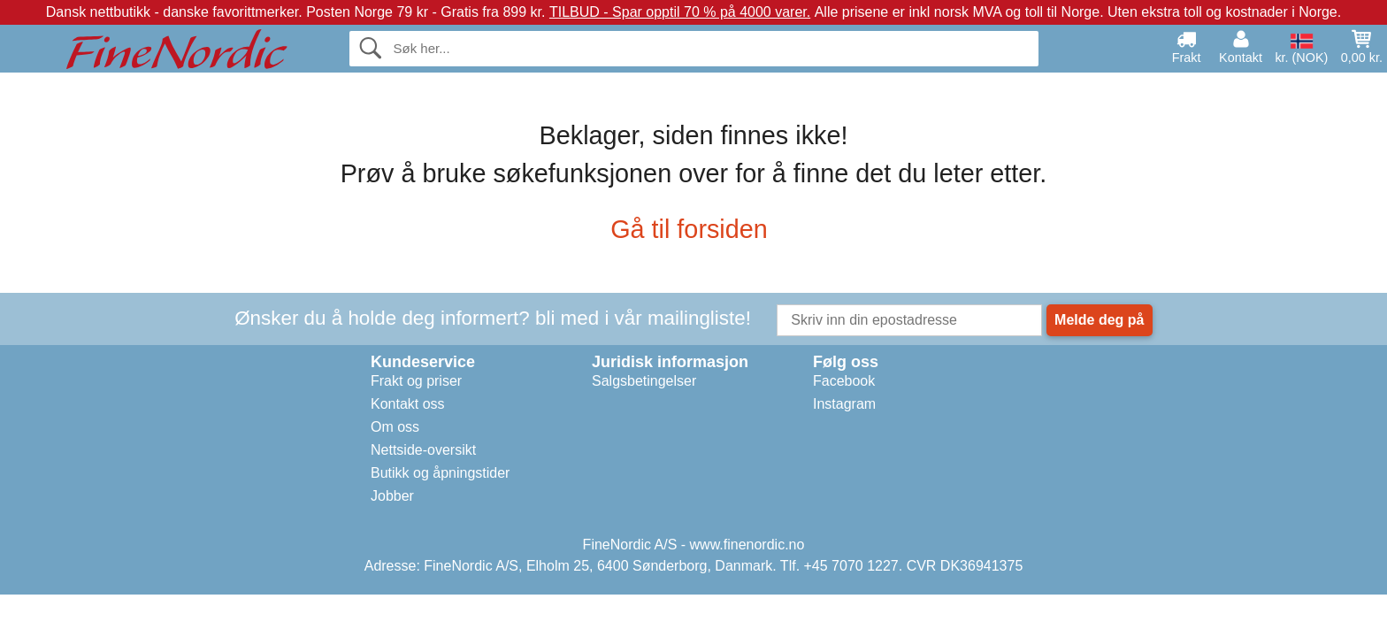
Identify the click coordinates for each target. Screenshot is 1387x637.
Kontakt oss (408, 403)
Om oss (395, 426)
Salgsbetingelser (644, 380)
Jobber (392, 495)
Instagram (844, 403)
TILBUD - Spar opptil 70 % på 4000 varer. (679, 11)
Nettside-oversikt (423, 449)
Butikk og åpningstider (440, 472)
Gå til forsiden (693, 229)
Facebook (844, 380)
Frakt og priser (416, 380)
